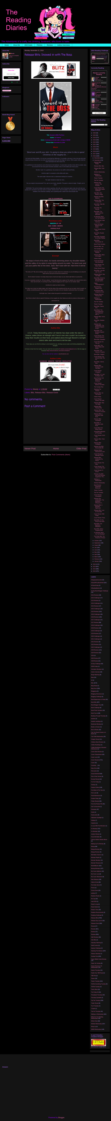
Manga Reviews (95, 852)
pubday (93, 893)
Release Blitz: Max (99, 166)
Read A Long (94, 904)
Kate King (97, 108)
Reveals (93, 929)
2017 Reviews (95, 622)
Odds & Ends (94, 882)
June (95, 549)
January (96, 561)
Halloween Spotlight (96, 817)
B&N (49, 226)
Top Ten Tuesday (98, 180)
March (96, 556)
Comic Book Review (96, 751)
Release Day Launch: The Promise (98, 184)
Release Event (52, 393)
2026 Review (94, 661)
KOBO (54, 226)
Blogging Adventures (96, 694)
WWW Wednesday (96, 1029)
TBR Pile (93, 975)
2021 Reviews (95, 641)
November (97, 160)
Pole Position (97, 99)
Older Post (81, 448)
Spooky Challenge (96, 948)
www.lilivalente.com (63, 354)
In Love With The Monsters (98, 825)
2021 (94, 144)
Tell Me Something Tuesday (98, 984)
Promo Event (94, 890)
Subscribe (11, 77)
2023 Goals (28, 45)
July (95, 547)
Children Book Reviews (97, 742)
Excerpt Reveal (95, 779)
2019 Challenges (95, 630)
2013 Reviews (95, 600)
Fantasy (93, 784)
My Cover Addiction (96, 871)
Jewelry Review (95, 834)
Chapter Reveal (95, 739)
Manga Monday (95, 849)
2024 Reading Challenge (100, 54)
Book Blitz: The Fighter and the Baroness (98, 213)
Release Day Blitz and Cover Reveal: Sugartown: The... (99, 475)
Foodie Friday (94, 798)
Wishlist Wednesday (99, 172)
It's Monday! (94, 831)
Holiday (93, 820)
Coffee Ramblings (96, 744)
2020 (94, 146)
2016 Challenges (95, 614)
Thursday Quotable (96, 997)
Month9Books (94, 865)
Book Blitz (93, 702)
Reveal (93, 926)
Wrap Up (93, 1026)
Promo (93, 887)
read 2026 (93, 901)
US (57, 223)
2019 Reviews (95, 633)
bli (91, 680)
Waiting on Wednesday (97, 1014)
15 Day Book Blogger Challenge (99, 590)
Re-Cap (93, 898)
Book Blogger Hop (96, 705)
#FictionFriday (95, 585)
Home (7, 45)
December (97, 158)
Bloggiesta (94, 691)
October (96, 540)
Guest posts (94, 815)
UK (60, 223)
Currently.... (94, 765)
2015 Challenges (95, 608)
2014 (94, 566)
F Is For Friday (95, 781)
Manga (93, 846)
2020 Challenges (95, 636)
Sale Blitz (93, 939)
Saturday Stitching (96, 942)
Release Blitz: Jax (99, 246)
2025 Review (94, 658)
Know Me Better (95, 836)
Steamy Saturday (95, 953)
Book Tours (94, 713)
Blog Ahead (94, 685)
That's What (94, 989)
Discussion (94, 771)
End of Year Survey (96, 776)
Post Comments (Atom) (61, 455)
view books (106, 62)
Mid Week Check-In (96, 854)
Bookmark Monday (96, 724)
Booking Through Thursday (98, 716)
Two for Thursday (95, 1011)
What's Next (94, 1021)
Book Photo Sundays (99, 244)
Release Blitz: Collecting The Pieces (98, 459)
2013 (94, 568)
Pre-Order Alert (95, 885)
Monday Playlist (95, 857)
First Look (93, 792)
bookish (93, 718)
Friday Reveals (95, 801)
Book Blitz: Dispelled (99, 339)
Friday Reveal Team (99, 268)
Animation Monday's (96, 669)
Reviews (50, 45)
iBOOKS (60, 226)
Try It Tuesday (95, 1006)
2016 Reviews (95, 617)
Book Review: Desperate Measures (97, 486)
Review (93, 931)
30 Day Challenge (96, 663)
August (96, 545)
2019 (94, 149)
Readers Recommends (97, 912)
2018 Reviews (95, 628)
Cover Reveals (95, 760)
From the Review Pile (96, 804)
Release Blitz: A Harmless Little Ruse (98, 415)
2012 (94, 571)
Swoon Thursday (95, 970)
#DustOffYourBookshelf (97, 582)
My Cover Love (95, 874)
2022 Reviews (95, 644)
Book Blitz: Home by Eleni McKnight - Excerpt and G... (99, 279)
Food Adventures (95, 795)
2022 (94, 142)
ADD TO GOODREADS (55, 198)
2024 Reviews (95, 652)
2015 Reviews (95, 611)
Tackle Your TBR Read (97, 973)
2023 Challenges (95, 647)
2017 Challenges (95, 619)
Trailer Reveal (94, 1003)
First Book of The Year (97, 790)
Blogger (61, 1117)
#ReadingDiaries (95, 588)
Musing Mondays (95, 868)
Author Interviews (63, 45)
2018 (94, 151)
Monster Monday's (96, 860)
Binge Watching (95, 674)
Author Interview (95, 672)
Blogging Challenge (96, 696)
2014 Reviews (95, 606)
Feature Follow (95, 787)
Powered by (11, 82)
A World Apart (97, 78)
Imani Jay (94, 89)
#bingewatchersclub (96, 579)
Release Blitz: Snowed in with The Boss (98, 367)
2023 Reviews (95, 650)
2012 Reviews (95, 595)
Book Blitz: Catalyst (99, 354)
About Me (16, 45)
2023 (94, 139)
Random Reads (95, 896)
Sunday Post (94, 956)
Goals (92, 812)
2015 (94, 564)
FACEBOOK (43, 361)
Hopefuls (93, 823)
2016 (94, 156)
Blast (92, 677)
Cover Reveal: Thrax (99, 517)
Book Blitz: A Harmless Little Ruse (98, 424)
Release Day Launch (96, 920)
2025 (94, 135)
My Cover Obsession (96, 876)
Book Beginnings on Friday (98, 699)
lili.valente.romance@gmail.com (67, 349)
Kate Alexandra (98, 79)
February (96, 559)
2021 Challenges (95, 639)
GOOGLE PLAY (55, 228)
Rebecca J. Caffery (99, 101)
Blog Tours (94, 688)
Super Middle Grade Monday (98, 959)
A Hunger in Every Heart (97, 106)
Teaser (93, 978)
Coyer (92, 762)
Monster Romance (96, 863)
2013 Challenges (95, 597)
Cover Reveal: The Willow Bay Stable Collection (99, 189)
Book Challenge (95, 707)
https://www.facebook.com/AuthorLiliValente (58, 350)
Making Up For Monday (97, 843)
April (95, 554)
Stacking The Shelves (97, 950)
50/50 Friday (94, 666)
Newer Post (30, 448)
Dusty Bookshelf (95, 773)
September (97, 543)
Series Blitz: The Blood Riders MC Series (99, 347)
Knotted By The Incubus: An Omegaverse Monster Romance (99, 85)
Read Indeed (94, 907)
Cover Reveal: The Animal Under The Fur (99, 358)
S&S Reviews (94, 937)
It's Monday (94, 828)
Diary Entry (94, 768)
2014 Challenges (95, 603)
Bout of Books (95, 729)
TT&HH (93, 1008)
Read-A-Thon (94, 909)
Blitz (32, 393)
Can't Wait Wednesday (97, 736)
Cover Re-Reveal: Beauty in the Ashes (99, 226)
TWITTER (58, 361)
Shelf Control (94, 945)
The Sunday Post (98, 248)
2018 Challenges (95, 625)
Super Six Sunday (96, 963)
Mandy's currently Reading (99, 73)
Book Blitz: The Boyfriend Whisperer (98, 525)
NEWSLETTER (67, 361)
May (95, 552)
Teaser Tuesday (98, 178)
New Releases (95, 879)
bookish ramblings (96, 721)
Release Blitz (40, 393)
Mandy (12, 53)
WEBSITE (51, 361)
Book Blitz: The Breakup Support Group (99, 332)
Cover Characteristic (96, 754)
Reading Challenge (96, 915)
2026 (94, 133)
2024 (94, 137)
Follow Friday (97, 258)
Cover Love (94, 757)
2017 (94, 153)
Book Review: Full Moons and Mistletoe (99, 379)
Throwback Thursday (96, 995)
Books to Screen (95, 727)
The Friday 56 (94, 992)
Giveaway (93, 809)
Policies (39, 45)
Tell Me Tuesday (95, 986)
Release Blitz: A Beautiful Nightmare (98, 506)
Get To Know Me (95, 806)
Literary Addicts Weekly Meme (99, 839)
